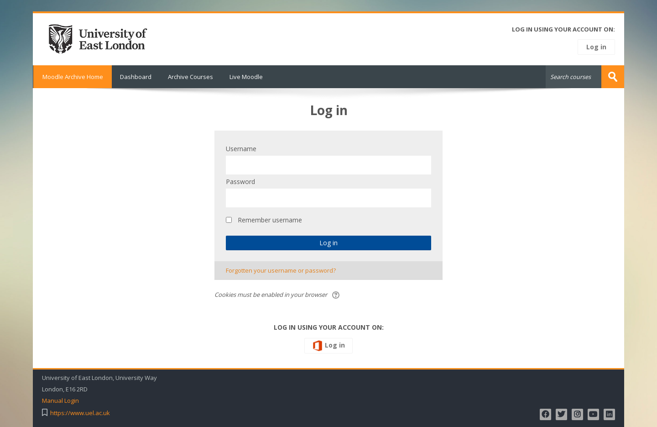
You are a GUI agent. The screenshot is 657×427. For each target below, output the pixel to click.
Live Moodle (246, 77)
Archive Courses (190, 77)
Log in (596, 46)
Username (241, 148)
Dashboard (135, 77)
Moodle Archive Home (72, 77)
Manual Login (60, 400)
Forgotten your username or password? (281, 270)
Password (240, 181)
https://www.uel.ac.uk (80, 413)
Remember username (270, 220)
